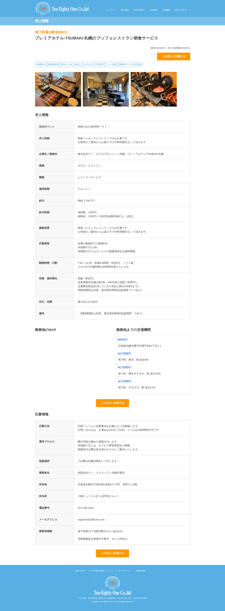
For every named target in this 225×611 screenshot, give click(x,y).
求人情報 (125, 10)
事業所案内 (141, 571)
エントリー (111, 10)
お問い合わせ (181, 10)
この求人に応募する (173, 56)
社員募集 (166, 10)
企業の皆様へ (139, 10)
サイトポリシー (124, 571)
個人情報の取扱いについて (102, 571)
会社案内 (154, 10)
